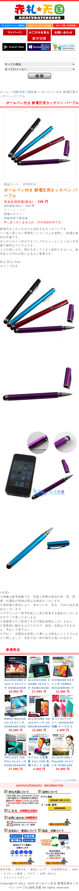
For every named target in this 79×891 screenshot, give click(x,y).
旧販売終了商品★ (25, 91)
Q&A (75, 869)
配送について (39, 869)
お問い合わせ (48, 873)
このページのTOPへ (65, 780)
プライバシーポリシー (17, 877)
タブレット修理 (13, 873)
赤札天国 (5, 869)
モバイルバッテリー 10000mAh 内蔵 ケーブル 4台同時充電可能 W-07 (63, 726)
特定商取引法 (59, 869)
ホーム (4, 91)
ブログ (31, 873)
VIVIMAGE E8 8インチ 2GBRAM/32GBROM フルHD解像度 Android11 (63, 687)
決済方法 (20, 869)
